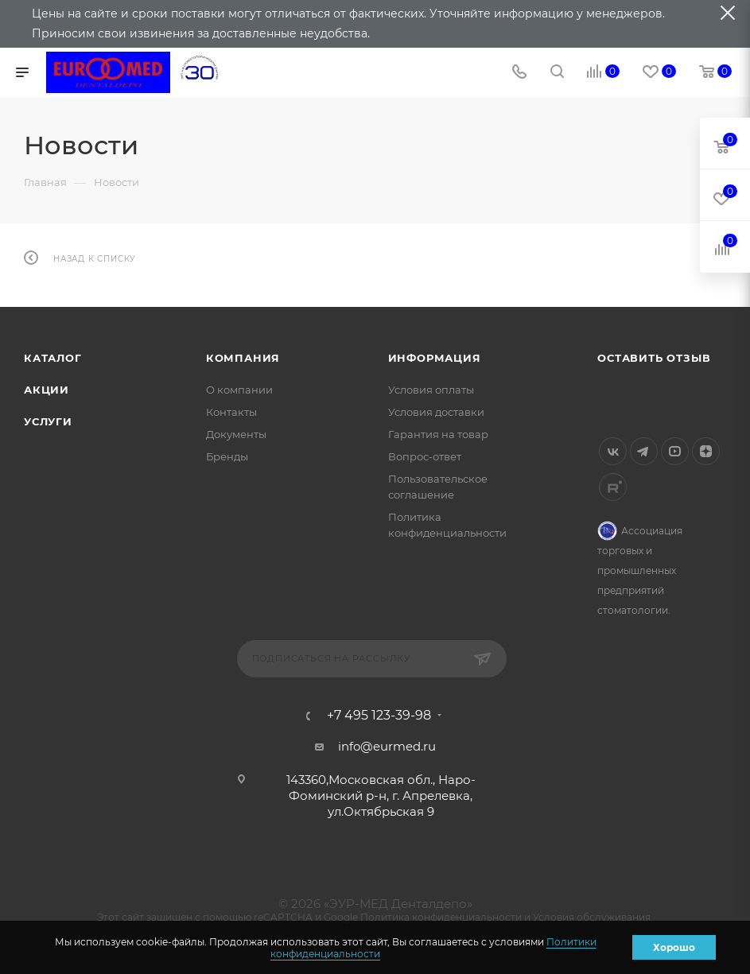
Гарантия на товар (438, 434)
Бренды (227, 456)
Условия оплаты (431, 389)
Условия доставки (436, 412)
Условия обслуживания (592, 917)
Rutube (613, 487)
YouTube (675, 451)
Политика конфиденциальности (441, 917)
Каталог (53, 357)
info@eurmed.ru (387, 746)
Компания (243, 357)
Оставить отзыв (653, 357)
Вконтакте (613, 451)
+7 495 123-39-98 (379, 715)
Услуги (48, 421)
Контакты (231, 412)
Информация (434, 357)
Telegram (644, 451)
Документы (236, 434)
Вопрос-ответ (424, 456)
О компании (239, 389)
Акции (46, 389)
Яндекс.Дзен (706, 451)
